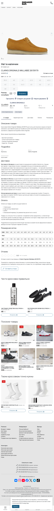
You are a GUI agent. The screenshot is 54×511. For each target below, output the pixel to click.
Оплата (3, 436)
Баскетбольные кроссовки (9, 455)
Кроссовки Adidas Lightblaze (25, 343)
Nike (38, 429)
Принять (15, 506)
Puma (38, 433)
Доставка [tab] (30, 117)
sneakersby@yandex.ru (27, 477)
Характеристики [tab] (18, 117)
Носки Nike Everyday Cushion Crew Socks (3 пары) (40, 406)
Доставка (4, 431)
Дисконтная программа (26, 433)
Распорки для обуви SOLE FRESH (39, 309)
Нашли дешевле (41, 99)
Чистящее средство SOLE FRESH (12, 309)
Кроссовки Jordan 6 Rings (43, 343)
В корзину (22, 93)
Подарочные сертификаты (9, 438)
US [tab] (5, 76)
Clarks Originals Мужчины (7, 112)
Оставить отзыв (10, 269)
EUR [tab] (2, 76)
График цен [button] (5, 67)
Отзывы (21, 436)
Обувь (14, 7)
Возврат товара (5, 429)
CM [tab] (10, 76)
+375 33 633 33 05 (22, 470)
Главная (3, 7)
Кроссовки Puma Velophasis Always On (26, 366)
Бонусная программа (25, 431)
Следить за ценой (25, 99)
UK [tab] (7, 76)
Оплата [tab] (40, 117)
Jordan (39, 436)
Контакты (22, 435)
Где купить (11, 99)
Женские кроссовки (7, 450)
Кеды (2, 457)
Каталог (9, 7)
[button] (51, 33)
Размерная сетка (47, 76)
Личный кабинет (24, 429)
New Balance (40, 435)
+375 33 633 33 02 (22, 465)
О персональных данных (26, 438)
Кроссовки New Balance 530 (9, 343)
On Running (40, 438)
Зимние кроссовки (6, 452)
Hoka (38, 440)
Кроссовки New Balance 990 (44, 366)
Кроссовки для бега (7, 454)
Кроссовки (20, 7)
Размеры (3, 433)
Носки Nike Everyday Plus (13, 405)
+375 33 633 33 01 (22, 468)
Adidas (39, 431)
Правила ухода (5, 435)
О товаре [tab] (6, 117)
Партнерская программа (26, 440)
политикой (16, 503)
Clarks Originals (18, 112)
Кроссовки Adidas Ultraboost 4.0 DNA (7, 368)
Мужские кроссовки (6, 448)
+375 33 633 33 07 (22, 472)
